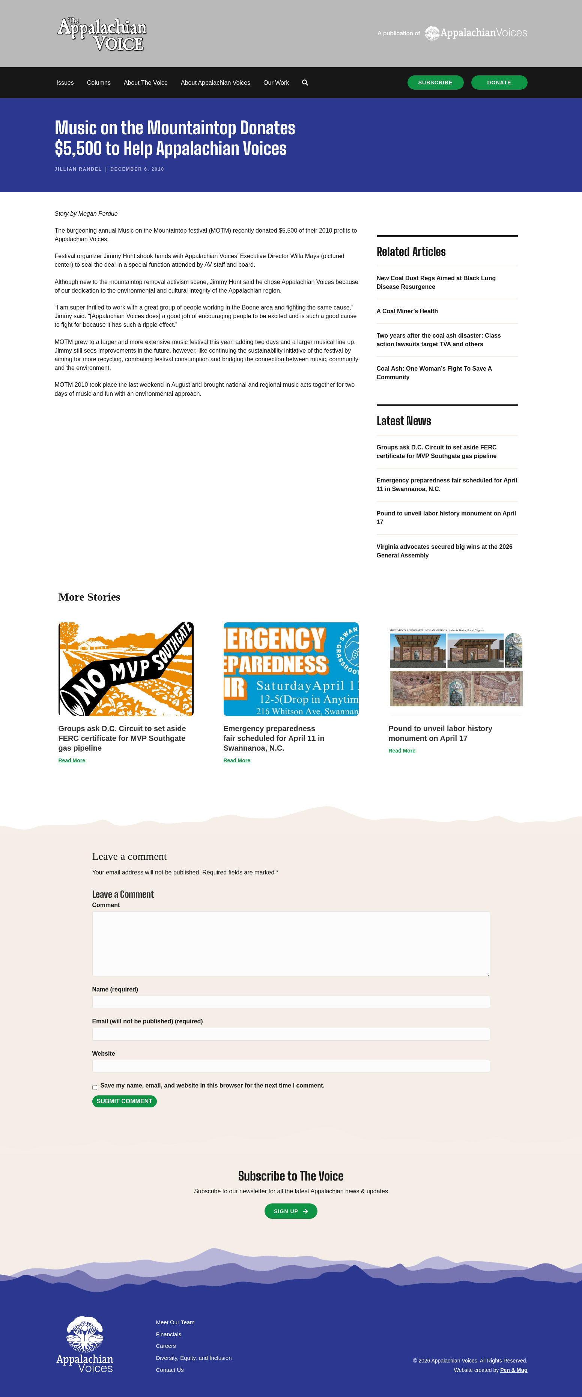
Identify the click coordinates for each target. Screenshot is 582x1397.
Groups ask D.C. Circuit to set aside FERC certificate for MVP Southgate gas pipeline (122, 738)
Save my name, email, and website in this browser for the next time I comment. (213, 1085)
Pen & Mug (513, 1370)
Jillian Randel (78, 169)
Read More (72, 760)
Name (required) (115, 989)
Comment (106, 905)
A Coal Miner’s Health (407, 311)
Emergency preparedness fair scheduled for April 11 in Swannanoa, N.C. (274, 738)
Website (103, 1053)
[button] (305, 83)
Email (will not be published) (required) (147, 1021)
